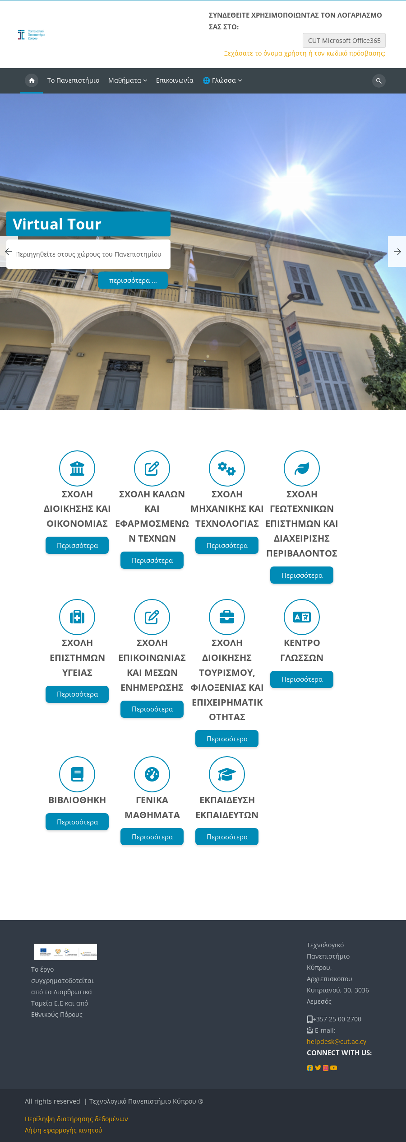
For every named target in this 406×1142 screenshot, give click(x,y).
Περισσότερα (77, 545)
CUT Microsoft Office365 (344, 40)
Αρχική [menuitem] (31, 81)
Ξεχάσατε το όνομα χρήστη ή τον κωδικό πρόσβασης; (305, 53)
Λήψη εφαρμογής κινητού (63, 1130)
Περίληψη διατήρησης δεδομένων (76, 1118)
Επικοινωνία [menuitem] (175, 80)
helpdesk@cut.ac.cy (336, 1041)
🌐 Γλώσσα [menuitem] (219, 80)
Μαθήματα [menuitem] (124, 80)
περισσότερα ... (133, 280)
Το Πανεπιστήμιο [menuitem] (73, 80)
